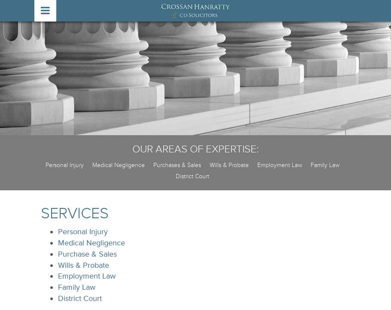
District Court (192, 176)
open (45, 11)
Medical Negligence (118, 165)
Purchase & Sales (87, 254)
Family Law (325, 165)
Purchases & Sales (177, 165)
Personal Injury (65, 165)
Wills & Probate (229, 165)
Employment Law (279, 165)
